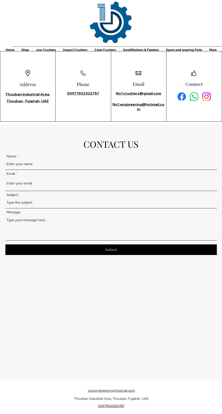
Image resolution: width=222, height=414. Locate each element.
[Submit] (111, 249)
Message (13, 212)
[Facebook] (181, 96)
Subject (12, 195)
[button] (46, 49)
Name (11, 156)
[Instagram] (206, 96)
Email (11, 173)
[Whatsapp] (194, 96)
